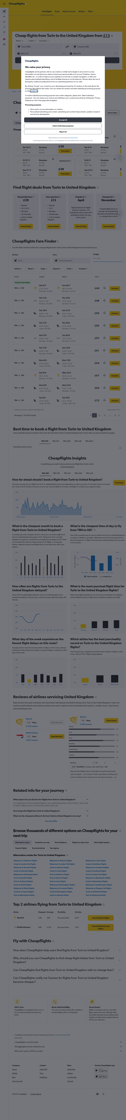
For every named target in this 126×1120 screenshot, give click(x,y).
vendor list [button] (34, 91)
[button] (63, 119)
